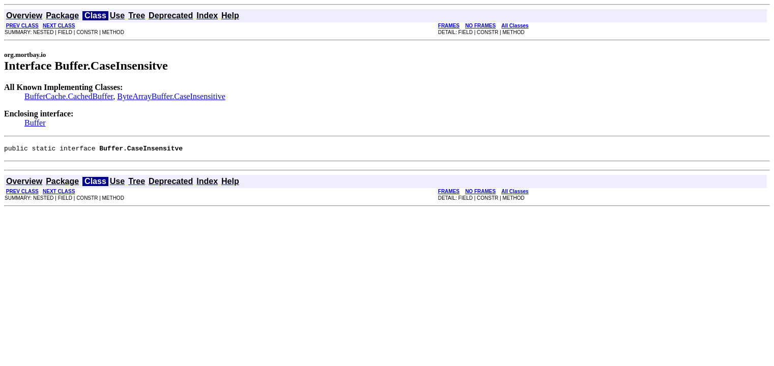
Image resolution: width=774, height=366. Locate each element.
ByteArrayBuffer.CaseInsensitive (171, 96)
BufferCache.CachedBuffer (68, 96)
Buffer (34, 122)
